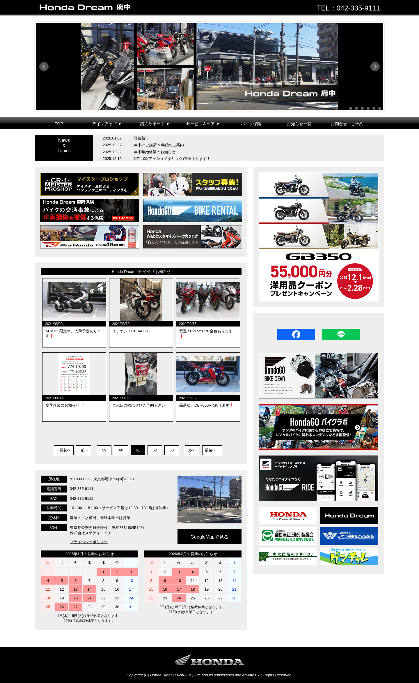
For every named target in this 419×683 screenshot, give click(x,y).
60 (121, 450)
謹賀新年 (141, 138)
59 (104, 450)
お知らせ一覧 (299, 123)
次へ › (192, 450)
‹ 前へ (83, 450)
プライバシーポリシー (89, 542)
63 (172, 450)
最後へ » (212, 450)
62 (155, 450)
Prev (44, 66)
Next (375, 66)
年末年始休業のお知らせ (154, 152)
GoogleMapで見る (210, 536)
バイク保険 (251, 123)
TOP (59, 123)
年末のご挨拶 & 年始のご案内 (159, 145)
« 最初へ (63, 450)
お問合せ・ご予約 (347, 123)
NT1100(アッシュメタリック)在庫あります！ (172, 158)
